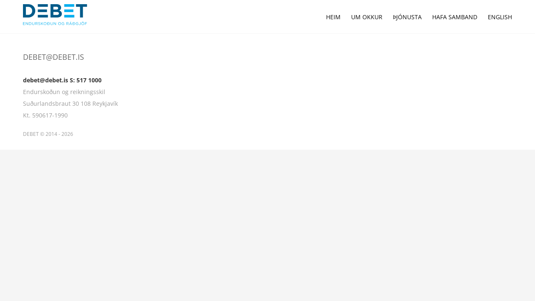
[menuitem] (309, 16)
